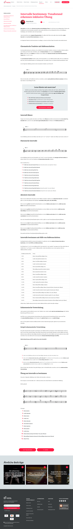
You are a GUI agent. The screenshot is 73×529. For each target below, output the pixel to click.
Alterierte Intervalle (7, 23)
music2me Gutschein (29, 510)
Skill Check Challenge (29, 520)
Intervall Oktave (6, 19)
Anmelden (57, 2)
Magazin (14, 5)
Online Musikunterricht (7, 5)
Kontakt (38, 506)
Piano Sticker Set (29, 517)
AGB (49, 501)
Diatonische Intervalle (8, 21)
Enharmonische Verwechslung (9, 28)
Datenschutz (50, 506)
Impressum (50, 504)
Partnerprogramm (40, 509)
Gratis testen (65, 2)
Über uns (38, 501)
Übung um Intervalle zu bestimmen (10, 30)
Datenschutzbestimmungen (14, 510)
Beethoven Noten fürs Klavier (30, 514)
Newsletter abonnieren (12, 508)
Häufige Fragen (39, 504)
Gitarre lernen (26, 2)
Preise (46, 2)
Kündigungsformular (51, 509)
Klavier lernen (19, 2)
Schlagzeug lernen (34, 2)
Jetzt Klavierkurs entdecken (45, 107)
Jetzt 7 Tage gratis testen (27, 449)
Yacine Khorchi (29, 21)
